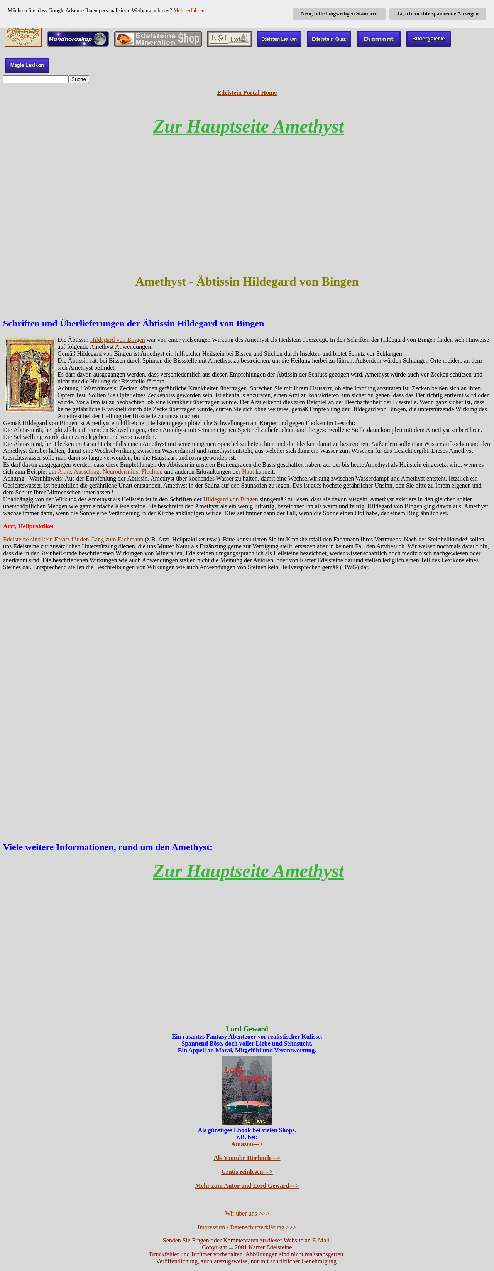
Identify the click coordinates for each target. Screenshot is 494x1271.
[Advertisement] (247, 212)
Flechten (151, 471)
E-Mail (321, 1240)
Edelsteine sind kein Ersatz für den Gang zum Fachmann (74, 539)
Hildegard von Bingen (117, 339)
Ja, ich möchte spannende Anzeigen (438, 14)
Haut (248, 471)
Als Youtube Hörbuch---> (247, 1158)
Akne (64, 471)
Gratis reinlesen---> (247, 1171)
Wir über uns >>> (247, 1213)
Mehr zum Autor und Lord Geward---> (247, 1185)
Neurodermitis (120, 471)
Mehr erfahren (188, 10)
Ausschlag (87, 471)
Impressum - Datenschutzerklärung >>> (247, 1227)
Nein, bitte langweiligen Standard (339, 14)
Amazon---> (247, 1144)
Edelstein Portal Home (247, 92)
